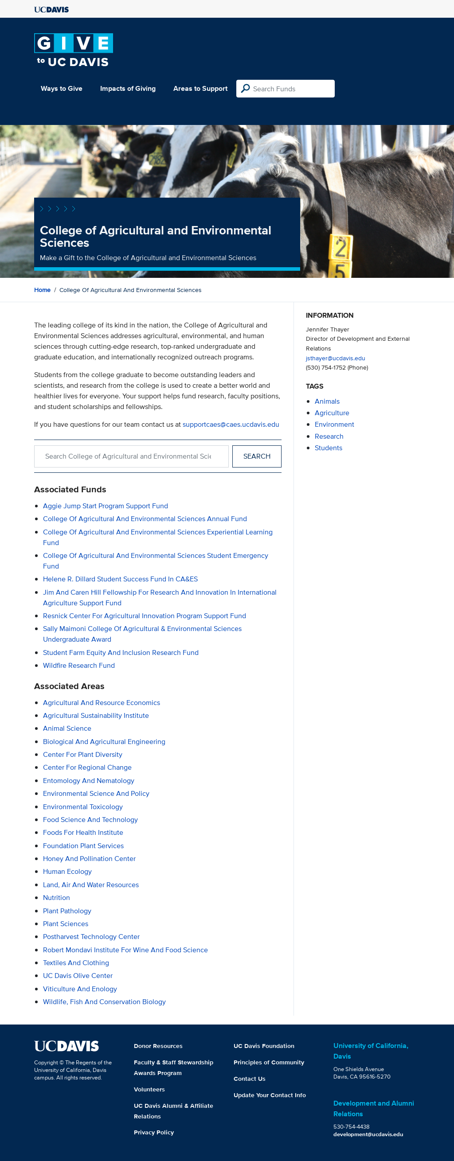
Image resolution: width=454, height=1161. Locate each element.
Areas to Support (200, 88)
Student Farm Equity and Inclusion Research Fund (121, 652)
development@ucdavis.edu (368, 1134)
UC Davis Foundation (264, 1045)
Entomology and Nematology (88, 780)
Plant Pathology (67, 911)
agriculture (332, 413)
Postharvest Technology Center (91, 936)
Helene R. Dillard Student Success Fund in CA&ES (120, 579)
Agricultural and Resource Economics (101, 702)
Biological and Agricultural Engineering (104, 741)
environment (334, 424)
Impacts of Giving (128, 88)
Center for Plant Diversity (82, 754)
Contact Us (250, 1078)
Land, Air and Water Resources (91, 885)
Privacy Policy (154, 1132)
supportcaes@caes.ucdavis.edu (231, 424)
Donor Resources (158, 1045)
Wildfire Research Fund (79, 665)
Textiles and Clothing (76, 963)
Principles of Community (269, 1062)
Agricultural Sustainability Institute (96, 715)
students (328, 448)
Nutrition (56, 897)
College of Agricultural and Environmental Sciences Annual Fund (145, 519)
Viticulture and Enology (80, 989)
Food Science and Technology (90, 819)
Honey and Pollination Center (89, 858)
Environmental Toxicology (83, 807)
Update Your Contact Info (270, 1095)
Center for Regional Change (87, 767)
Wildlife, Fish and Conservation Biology (104, 1002)
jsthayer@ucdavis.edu (335, 357)
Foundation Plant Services (83, 846)
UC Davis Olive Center (78, 975)
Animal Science (67, 728)
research (329, 436)
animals (327, 401)
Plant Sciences (65, 924)
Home (42, 289)
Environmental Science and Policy (96, 793)
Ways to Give (61, 88)
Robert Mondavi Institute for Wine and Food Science (125, 950)
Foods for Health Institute (83, 832)
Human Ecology (67, 871)
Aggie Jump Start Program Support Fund (105, 506)
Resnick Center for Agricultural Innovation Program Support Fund (144, 616)
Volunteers (149, 1089)
